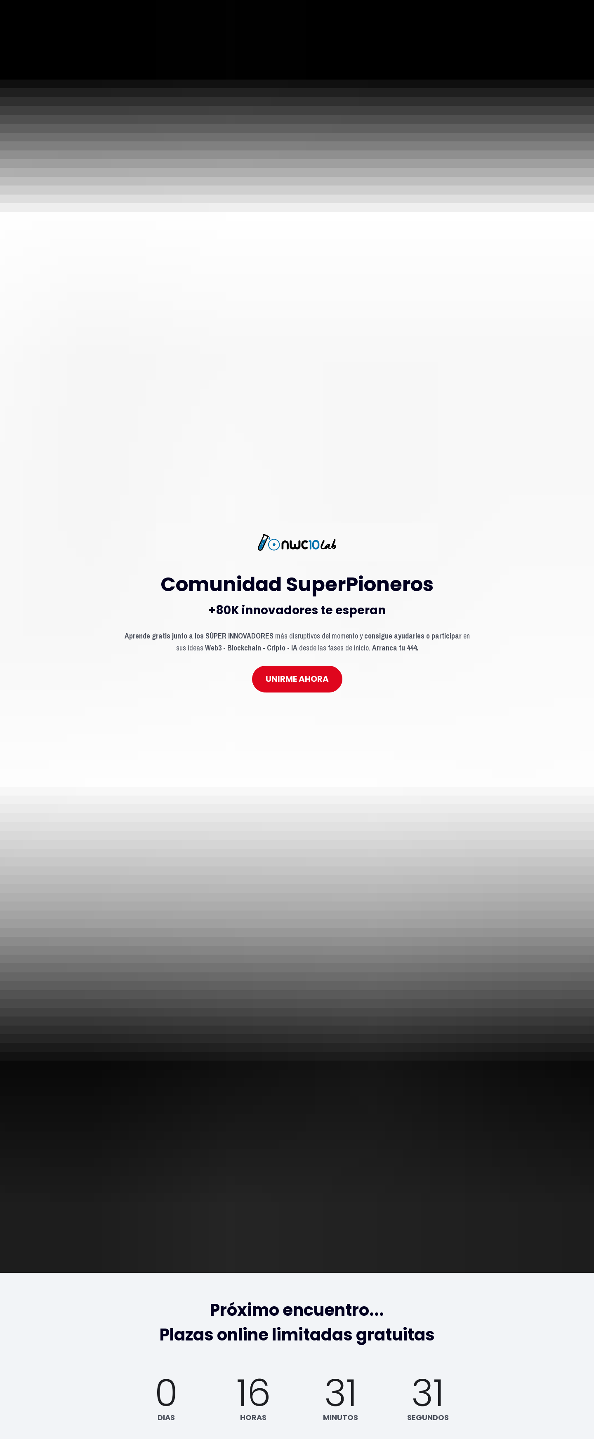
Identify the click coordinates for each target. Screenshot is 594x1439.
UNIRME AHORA (297, 634)
